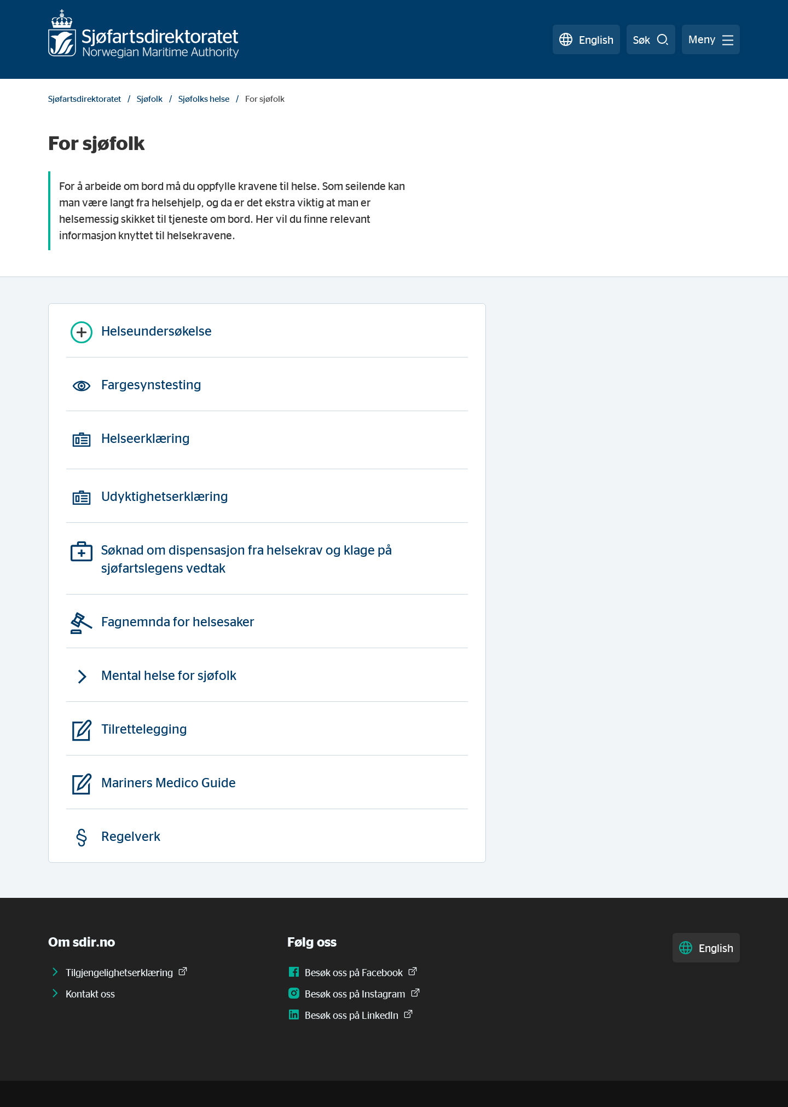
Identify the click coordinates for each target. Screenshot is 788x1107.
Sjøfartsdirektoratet (84, 98)
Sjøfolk (150, 98)
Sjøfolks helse (203, 98)
